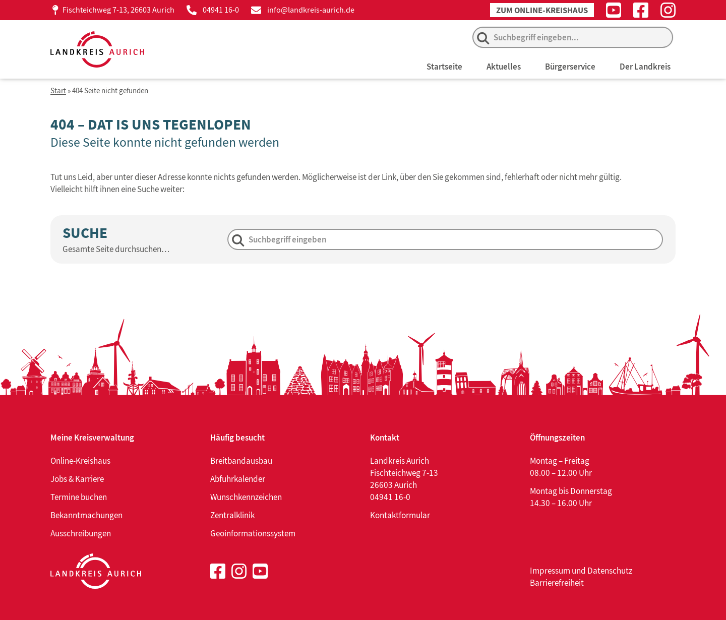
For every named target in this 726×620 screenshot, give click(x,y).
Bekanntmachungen (86, 515)
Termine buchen (78, 497)
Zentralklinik (232, 515)
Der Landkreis (645, 66)
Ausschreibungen (80, 533)
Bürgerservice (570, 66)
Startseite (444, 66)
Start (58, 91)
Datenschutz (609, 570)
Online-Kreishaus (80, 460)
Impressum (550, 570)
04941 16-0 (221, 10)
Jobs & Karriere (77, 478)
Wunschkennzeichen (246, 497)
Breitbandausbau (241, 460)
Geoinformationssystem (252, 533)
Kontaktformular (400, 515)
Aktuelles (504, 66)
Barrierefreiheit (557, 582)
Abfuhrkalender (237, 478)
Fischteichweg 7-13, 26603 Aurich (118, 10)
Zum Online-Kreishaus (542, 10)
